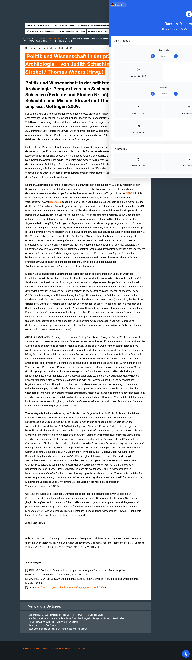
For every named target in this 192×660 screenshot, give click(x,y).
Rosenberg (55, 201)
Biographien (122, 31)
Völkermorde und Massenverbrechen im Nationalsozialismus (104, 25)
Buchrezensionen (52, 38)
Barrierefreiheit (79, 648)
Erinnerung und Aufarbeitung (72, 31)
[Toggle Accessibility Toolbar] (186, 654)
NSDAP (129, 193)
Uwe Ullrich (47, 48)
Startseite (132, 4)
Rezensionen (136, 31)
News (147, 31)
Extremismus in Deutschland (100, 31)
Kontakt (167, 4)
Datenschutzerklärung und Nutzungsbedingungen (52, 648)
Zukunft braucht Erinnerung (47, 8)
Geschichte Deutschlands (38, 25)
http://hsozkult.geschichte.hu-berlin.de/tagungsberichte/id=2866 (70, 587)
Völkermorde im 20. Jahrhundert (41, 31)
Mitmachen (156, 4)
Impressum (27, 648)
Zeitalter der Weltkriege (63, 25)
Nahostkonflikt (141, 25)
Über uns (144, 4)
